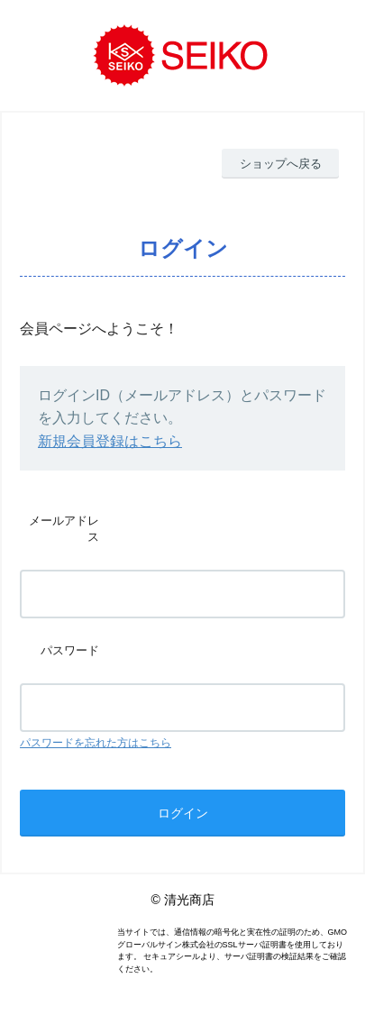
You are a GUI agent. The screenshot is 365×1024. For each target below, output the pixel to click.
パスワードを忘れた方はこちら (95, 742)
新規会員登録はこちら (110, 441)
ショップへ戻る (281, 163)
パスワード (70, 650)
